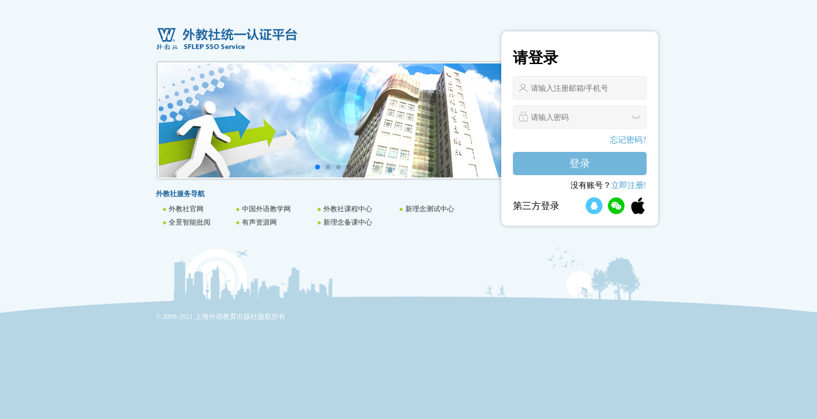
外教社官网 (186, 209)
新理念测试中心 (429, 209)
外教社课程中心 (347, 209)
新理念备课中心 (347, 222)
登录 (579, 163)
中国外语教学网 (266, 209)
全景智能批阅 (190, 222)
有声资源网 (259, 222)
